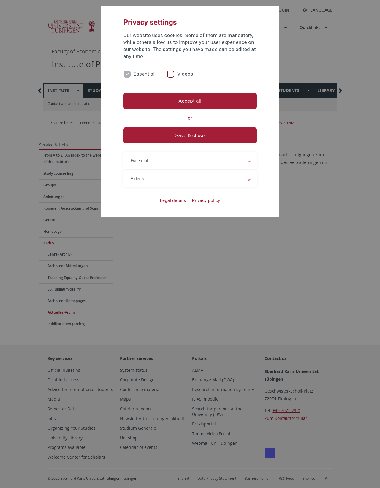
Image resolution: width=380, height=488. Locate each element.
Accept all (189, 101)
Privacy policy (206, 200)
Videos (185, 74)
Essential (144, 74)
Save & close (190, 135)
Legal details (173, 200)
